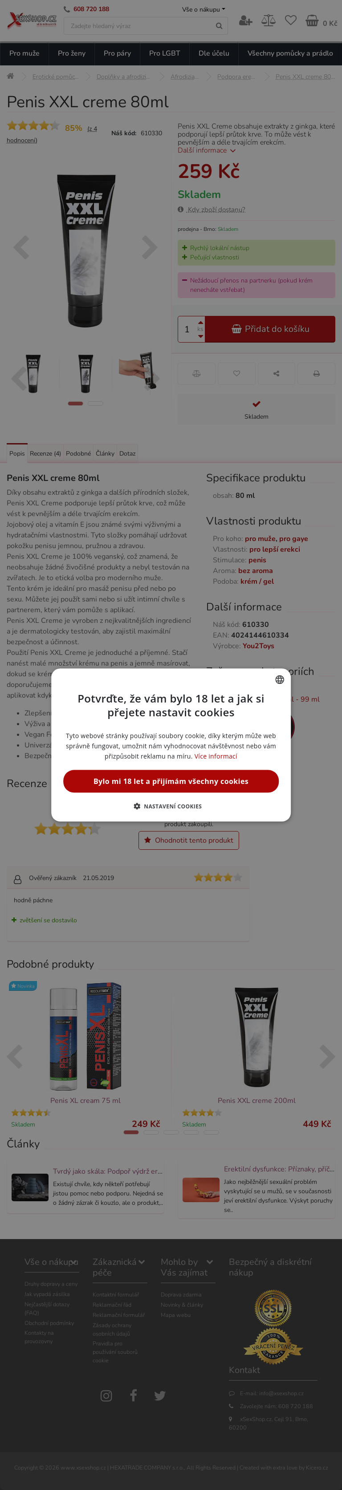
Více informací (216, 756)
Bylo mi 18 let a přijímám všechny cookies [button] (171, 781)
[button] (171, 806)
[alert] (171, 745)
